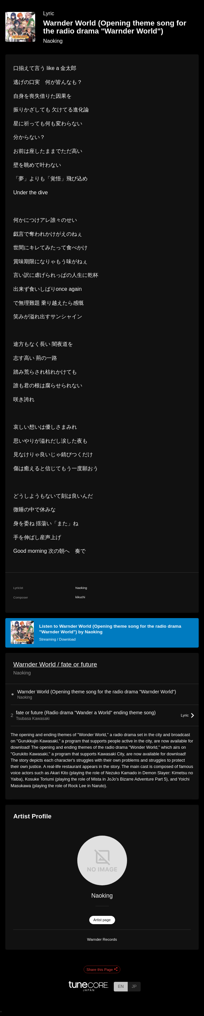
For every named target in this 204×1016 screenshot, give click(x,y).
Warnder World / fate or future (55, 664)
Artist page (102, 920)
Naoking (53, 41)
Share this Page (102, 970)
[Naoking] (102, 860)
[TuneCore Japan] (88, 989)
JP (134, 986)
